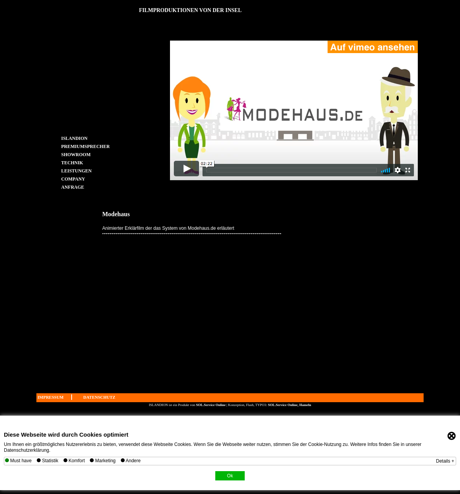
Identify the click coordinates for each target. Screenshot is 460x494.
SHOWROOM (76, 154)
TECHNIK (72, 162)
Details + (445, 461)
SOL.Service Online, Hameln (289, 405)
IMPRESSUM (51, 397)
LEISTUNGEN (76, 170)
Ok (230, 476)
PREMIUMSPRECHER (77, 146)
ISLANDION (74, 138)
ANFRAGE (72, 186)
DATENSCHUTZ (99, 397)
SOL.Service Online (211, 405)
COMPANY (73, 178)
